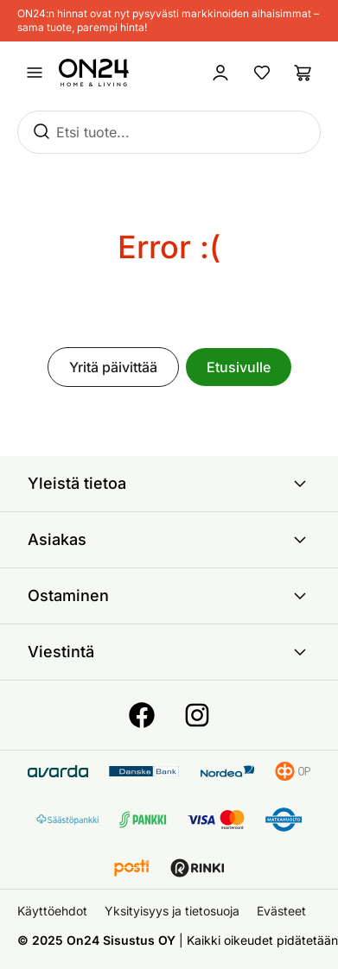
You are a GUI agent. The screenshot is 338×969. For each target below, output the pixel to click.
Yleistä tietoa (169, 483)
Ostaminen (169, 596)
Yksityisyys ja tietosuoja (172, 910)
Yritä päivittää (113, 367)
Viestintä (169, 652)
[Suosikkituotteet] (262, 72)
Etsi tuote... (93, 132)
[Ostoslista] (303, 72)
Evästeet (281, 910)
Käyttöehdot (52, 910)
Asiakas (169, 539)
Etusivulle (239, 367)
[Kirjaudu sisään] (220, 72)
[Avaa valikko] (34, 72)
